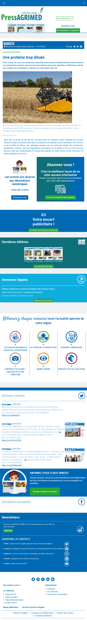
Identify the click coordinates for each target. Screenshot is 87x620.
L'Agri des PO (10, 594)
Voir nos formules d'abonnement (60, 197)
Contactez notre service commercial (43, 230)
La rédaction (8, 591)
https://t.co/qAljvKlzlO (11, 415)
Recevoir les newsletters (57, 594)
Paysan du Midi (11, 597)
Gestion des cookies (65, 613)
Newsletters (68, 26)
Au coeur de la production (43, 347)
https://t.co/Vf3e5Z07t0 (11, 440)
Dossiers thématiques (71, 347)
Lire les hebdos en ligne (43, 266)
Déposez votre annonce (43, 300)
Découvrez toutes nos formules (45, 491)
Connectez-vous (20, 197)
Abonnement (51, 585)
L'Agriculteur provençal (14, 600)
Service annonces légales (33, 607)
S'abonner (74, 30)
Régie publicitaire (10, 607)
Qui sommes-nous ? (12, 585)
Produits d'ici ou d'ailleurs (71, 369)
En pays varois (11, 603)
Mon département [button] (63, 18)
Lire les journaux (26, 31)
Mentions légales (21, 613)
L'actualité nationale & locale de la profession (15, 348)
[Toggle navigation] (4, 3)
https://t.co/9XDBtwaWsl (12, 465)
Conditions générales (43, 616)
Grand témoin (43, 369)
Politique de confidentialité (42, 613)
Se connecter (62, 30)
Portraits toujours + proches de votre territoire (15, 372)
